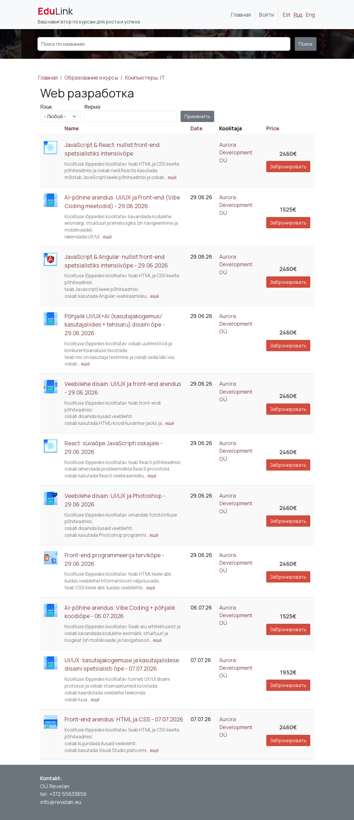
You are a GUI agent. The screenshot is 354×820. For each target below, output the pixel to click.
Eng (310, 14)
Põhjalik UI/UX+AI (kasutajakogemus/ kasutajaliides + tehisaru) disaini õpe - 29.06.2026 (115, 324)
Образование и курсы (91, 77)
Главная (241, 14)
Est (286, 14)
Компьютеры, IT (145, 77)
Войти (266, 14)
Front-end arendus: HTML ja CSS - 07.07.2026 (124, 719)
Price (272, 128)
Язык (46, 106)
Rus (298, 14)
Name (72, 128)
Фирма (92, 106)
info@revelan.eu (60, 801)
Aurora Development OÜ (235, 152)
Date (196, 128)
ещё (172, 177)
